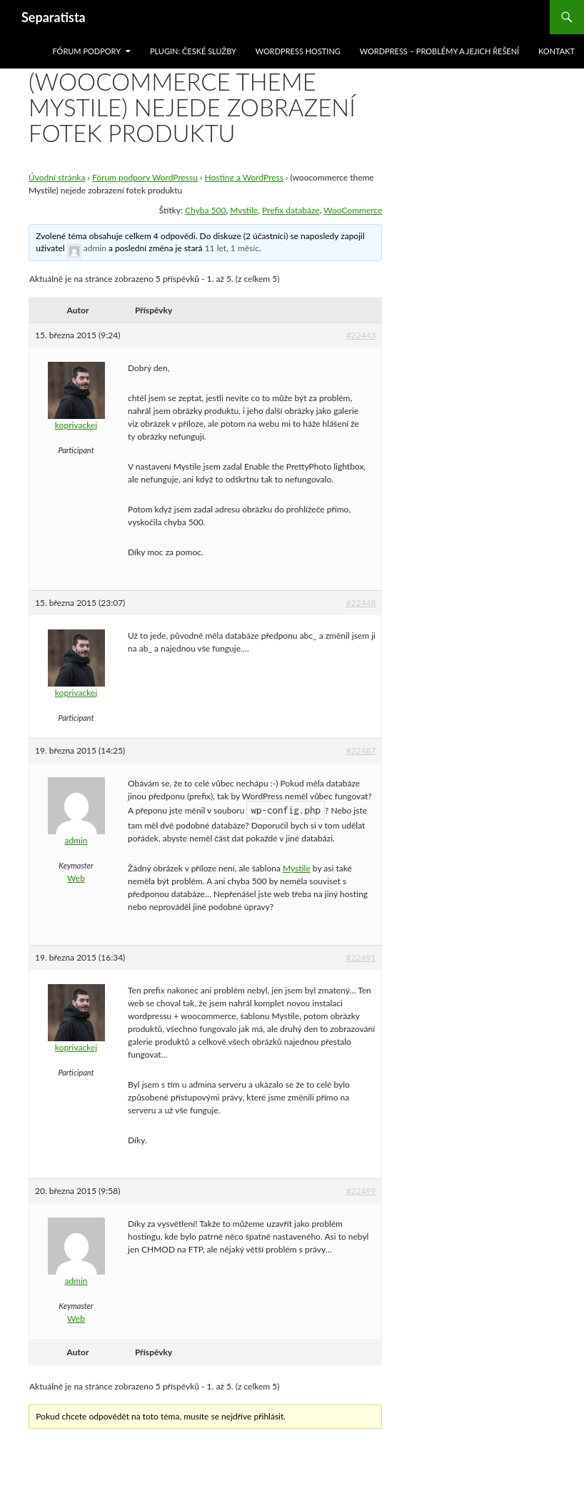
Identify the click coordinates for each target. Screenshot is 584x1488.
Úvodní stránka (57, 177)
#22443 (361, 335)
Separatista (53, 17)
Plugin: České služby (193, 51)
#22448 (361, 602)
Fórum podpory (86, 51)
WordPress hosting (298, 51)
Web (76, 878)
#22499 (361, 1190)
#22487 (361, 750)
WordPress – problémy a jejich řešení (439, 51)
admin (95, 248)
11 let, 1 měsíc (232, 248)
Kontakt (556, 51)
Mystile (244, 210)
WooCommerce (352, 210)
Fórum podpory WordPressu (145, 177)
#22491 (361, 957)
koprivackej (76, 425)
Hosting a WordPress (244, 177)
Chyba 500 (205, 210)
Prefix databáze (291, 210)
